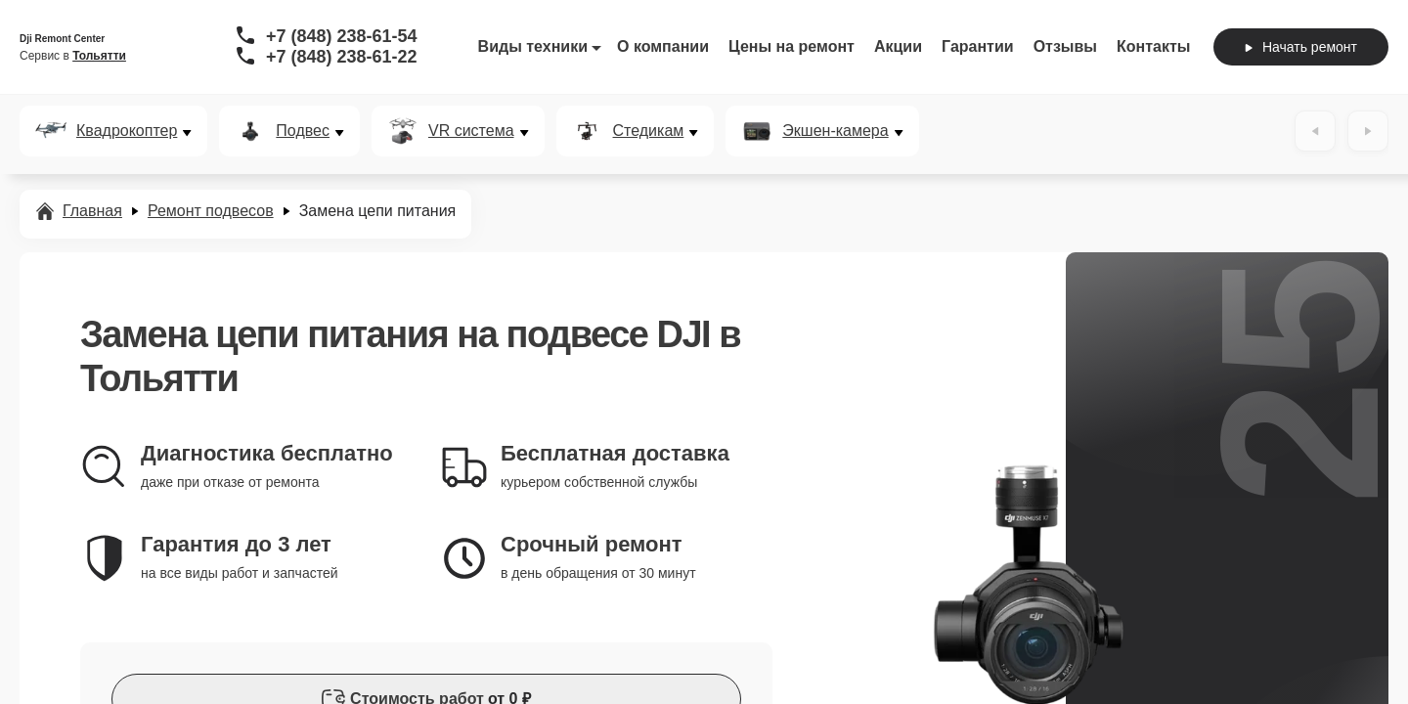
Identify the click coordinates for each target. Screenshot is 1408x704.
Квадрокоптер (126, 131)
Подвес (303, 131)
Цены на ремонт (791, 46)
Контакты (1153, 46)
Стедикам (648, 131)
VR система (471, 131)
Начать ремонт (1301, 47)
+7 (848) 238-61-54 (342, 36)
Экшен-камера (835, 131)
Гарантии (978, 46)
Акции (898, 46)
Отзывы (1065, 46)
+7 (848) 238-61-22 (342, 56)
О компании (663, 46)
